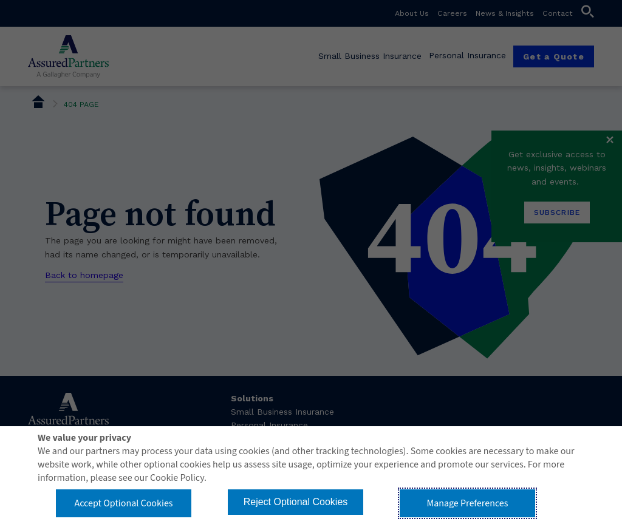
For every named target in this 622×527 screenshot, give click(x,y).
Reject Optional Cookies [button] (296, 502)
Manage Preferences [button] (467, 503)
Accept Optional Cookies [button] (123, 503)
